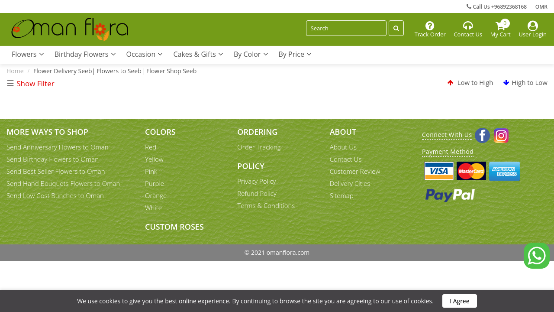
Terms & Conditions (266, 205)
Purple (154, 183)
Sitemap (342, 195)
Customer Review (355, 171)
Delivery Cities (350, 183)
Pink (151, 171)
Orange (156, 195)
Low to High (470, 82)
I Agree (459, 301)
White (153, 207)
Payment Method (447, 151)
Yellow (154, 159)
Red (150, 147)
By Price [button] (295, 54)
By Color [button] (251, 54)
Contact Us (346, 159)
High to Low (525, 82)
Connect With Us (447, 134)
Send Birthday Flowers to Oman (52, 159)
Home (15, 71)
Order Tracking (258, 147)
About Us (343, 147)
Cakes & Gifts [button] (198, 54)
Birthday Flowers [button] (85, 54)
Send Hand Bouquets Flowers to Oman (63, 183)
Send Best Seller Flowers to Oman (55, 171)
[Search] (346, 28)
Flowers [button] (28, 54)
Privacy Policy (256, 181)
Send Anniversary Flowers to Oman (57, 147)
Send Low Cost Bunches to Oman (55, 195)
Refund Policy (257, 193)
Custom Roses (174, 226)
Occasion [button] (144, 54)
